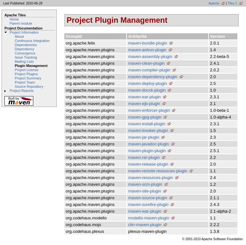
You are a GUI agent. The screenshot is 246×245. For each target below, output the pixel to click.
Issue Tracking (26, 57)
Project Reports (22, 91)
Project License (26, 70)
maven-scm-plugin (145, 184)
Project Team (25, 82)
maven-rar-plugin (144, 157)
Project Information (24, 32)
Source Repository (29, 86)
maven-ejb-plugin (144, 103)
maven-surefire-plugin (148, 204)
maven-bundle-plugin (147, 43)
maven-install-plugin (146, 123)
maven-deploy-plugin (147, 83)
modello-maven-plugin (148, 218)
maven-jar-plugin (143, 137)
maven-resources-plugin (150, 177)
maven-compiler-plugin (149, 70)
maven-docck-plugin (146, 90)
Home (14, 19)
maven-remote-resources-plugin (157, 170)
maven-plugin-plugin (147, 150)
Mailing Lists (24, 61)
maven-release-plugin (148, 164)
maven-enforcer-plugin (149, 110)
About (19, 36)
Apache (214, 3)
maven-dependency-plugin (152, 76)
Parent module (21, 23)
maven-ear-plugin (144, 96)
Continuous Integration (32, 41)
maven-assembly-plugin (150, 56)
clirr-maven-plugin (144, 224)
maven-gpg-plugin (144, 117)
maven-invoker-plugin (148, 130)
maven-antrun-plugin (147, 49)
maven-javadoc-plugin (148, 144)
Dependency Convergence (25, 51)
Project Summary (28, 78)
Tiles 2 (232, 3)
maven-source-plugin (147, 197)
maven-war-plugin (144, 211)
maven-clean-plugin (146, 63)
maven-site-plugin (144, 191)
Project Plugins (26, 74)
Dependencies (26, 45)
